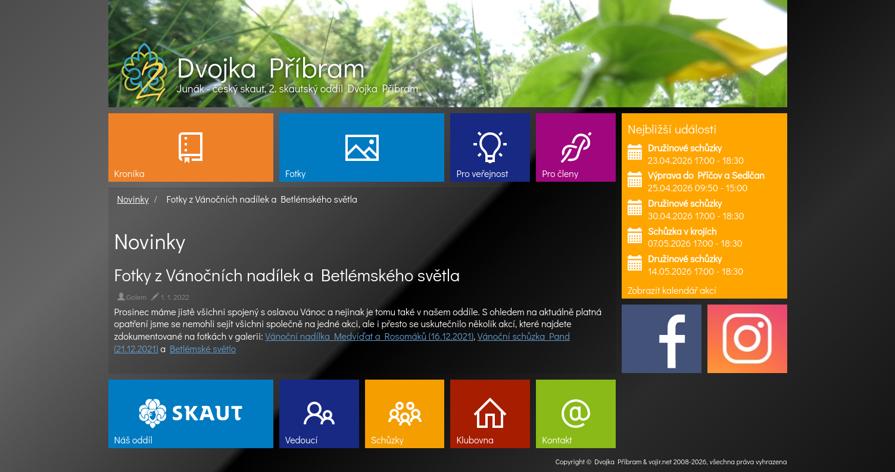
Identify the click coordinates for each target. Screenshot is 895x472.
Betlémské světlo (203, 348)
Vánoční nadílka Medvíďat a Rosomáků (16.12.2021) (369, 336)
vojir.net (660, 461)
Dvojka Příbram (271, 67)
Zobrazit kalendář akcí (672, 290)
